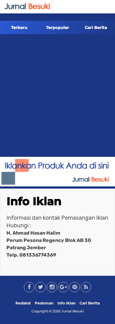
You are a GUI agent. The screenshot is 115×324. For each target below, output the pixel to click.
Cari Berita (96, 27)
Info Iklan (33, 201)
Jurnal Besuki (72, 311)
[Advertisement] (57, 96)
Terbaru (19, 27)
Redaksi (23, 303)
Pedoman (44, 303)
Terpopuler (57, 27)
